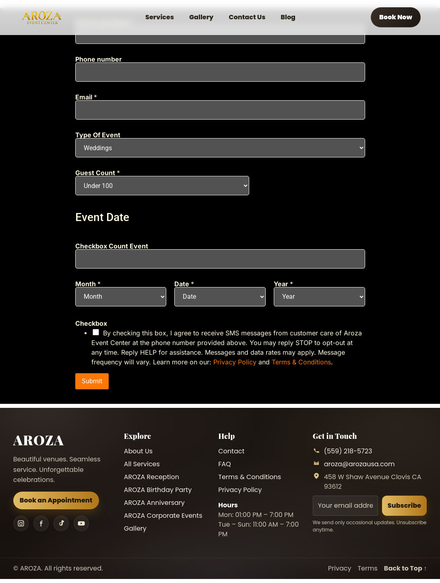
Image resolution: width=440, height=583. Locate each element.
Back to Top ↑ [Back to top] (405, 568)
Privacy (339, 568)
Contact (231, 451)
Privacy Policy (234, 362)
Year (283, 284)
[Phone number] (220, 72)
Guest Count (97, 173)
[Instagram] (21, 523)
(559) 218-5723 (348, 451)
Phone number (98, 59)
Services (159, 17)
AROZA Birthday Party (158, 489)
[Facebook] (41, 523)
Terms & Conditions (301, 362)
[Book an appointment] (396, 17)
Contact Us (247, 17)
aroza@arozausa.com (359, 464)
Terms (367, 568)
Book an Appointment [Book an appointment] (56, 500)
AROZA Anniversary (154, 502)
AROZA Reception (151, 477)
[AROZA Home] (41, 17)
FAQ (224, 464)
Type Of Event (97, 135)
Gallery (201, 17)
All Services (142, 464)
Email (86, 97)
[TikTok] (61, 523)
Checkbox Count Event (111, 246)
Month (88, 284)
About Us (138, 451)
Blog (288, 17)
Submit (92, 381)
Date (184, 284)
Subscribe (404, 505)
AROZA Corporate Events (163, 515)
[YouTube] (81, 523)
